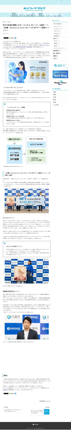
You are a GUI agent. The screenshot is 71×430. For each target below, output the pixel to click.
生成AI (56, 46)
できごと (57, 31)
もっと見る (55, 104)
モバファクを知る (57, 24)
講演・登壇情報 (57, 53)
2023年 (54, 99)
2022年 (54, 102)
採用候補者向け (57, 51)
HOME (35, 424)
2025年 (54, 94)
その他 (55, 58)
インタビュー (58, 29)
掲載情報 (56, 56)
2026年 (54, 92)
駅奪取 (56, 43)
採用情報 (57, 36)
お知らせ (48, 401)
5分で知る (57, 33)
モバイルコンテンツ (59, 48)
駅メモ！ (57, 41)
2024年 (54, 97)
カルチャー (57, 26)
